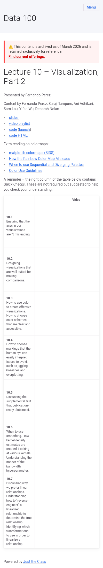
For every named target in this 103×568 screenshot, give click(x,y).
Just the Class (34, 561)
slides (14, 118)
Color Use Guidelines (25, 170)
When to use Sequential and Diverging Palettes (46, 165)
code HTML (18, 135)
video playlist (19, 123)
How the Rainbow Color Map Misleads (39, 159)
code (13, 129)
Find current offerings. (27, 57)
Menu (91, 7)
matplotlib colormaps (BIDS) (31, 153)
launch (24, 129)
